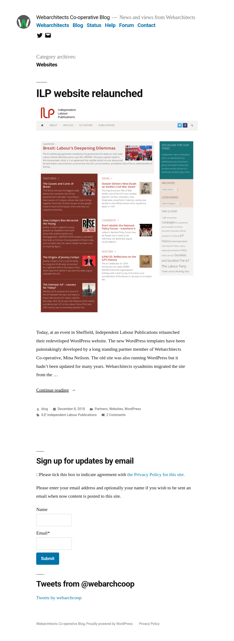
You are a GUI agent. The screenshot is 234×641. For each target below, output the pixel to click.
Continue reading (56, 390)
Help (110, 25)
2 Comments (116, 415)
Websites (116, 409)
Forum (126, 25)
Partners (101, 409)
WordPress (132, 409)
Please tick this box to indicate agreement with (110, 475)
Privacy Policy (149, 624)
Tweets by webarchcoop (58, 598)
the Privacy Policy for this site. (156, 475)
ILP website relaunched (89, 93)
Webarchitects (52, 25)
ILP (43, 415)
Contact (146, 25)
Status (94, 25)
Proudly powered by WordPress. (110, 624)
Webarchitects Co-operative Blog (73, 17)
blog (44, 409)
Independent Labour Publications (72, 415)
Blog (78, 25)
